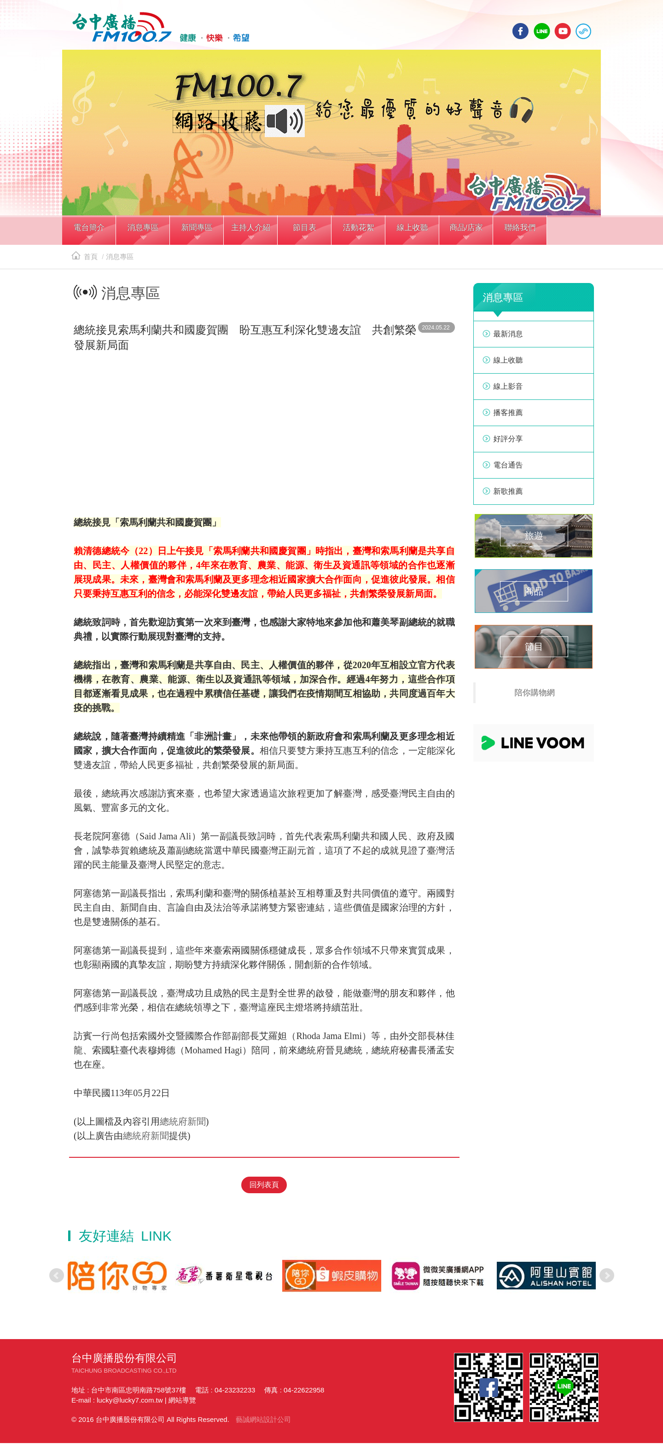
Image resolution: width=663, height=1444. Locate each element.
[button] (89, 234)
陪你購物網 (535, 695)
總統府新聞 (183, 1124)
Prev (56, 1276)
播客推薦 (508, 415)
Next (606, 1276)
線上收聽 (583, 31)
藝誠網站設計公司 (263, 1420)
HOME (157, 28)
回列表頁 (264, 1186)
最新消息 (508, 337)
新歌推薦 (508, 494)
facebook (520, 31)
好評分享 (508, 441)
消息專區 (120, 259)
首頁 (84, 259)
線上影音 (508, 389)
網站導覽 (182, 1401)
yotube (562, 31)
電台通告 (508, 468)
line (542, 31)
